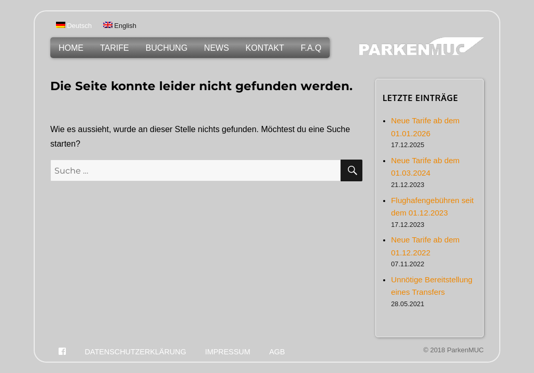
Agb (277, 352)
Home (71, 48)
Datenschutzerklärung (135, 352)
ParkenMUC (465, 350)
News (216, 48)
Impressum (227, 352)
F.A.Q (311, 48)
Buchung (167, 48)
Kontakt (265, 48)
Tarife (114, 48)
